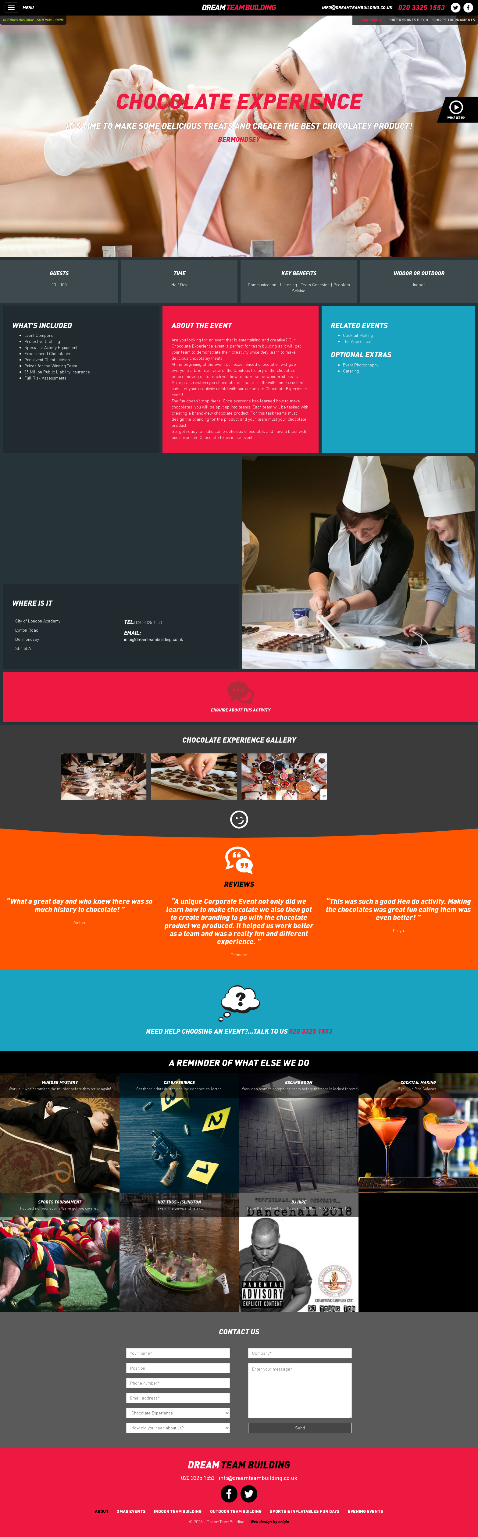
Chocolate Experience (239, 100)
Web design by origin (269, 1521)
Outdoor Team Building (236, 1511)
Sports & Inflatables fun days (305, 1511)
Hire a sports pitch (408, 20)
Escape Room (300, 1085)
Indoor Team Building (178, 1511)
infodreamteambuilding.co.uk (357, 7)
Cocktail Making (358, 335)
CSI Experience (179, 1085)
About (102, 1511)
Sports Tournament (59, 1205)
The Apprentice (357, 341)
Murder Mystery (60, 1085)
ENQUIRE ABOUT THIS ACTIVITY (240, 709)
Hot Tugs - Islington (179, 1205)
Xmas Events (131, 1511)
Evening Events (365, 1511)
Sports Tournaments (453, 20)
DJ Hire (299, 1205)
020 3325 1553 (197, 1478)
